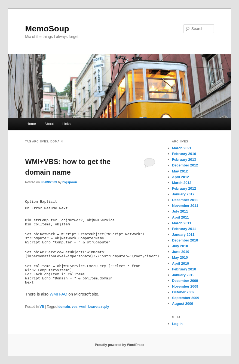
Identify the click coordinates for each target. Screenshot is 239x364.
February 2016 (184, 154)
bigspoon (69, 182)
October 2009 (183, 292)
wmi (82, 307)
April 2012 (180, 177)
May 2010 (180, 257)
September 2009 (185, 298)
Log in (177, 324)
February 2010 (184, 269)
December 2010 (185, 240)
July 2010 (180, 246)
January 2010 (183, 275)
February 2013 (184, 159)
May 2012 (180, 171)
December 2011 (185, 200)
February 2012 (184, 188)
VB (42, 307)
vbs (75, 307)
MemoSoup (47, 28)
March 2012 (181, 183)
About (49, 124)
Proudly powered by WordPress (119, 345)
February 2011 (184, 229)
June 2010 (180, 252)
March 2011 (181, 223)
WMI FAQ (58, 294)
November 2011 (185, 206)
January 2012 (183, 194)
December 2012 (185, 165)
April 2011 (180, 217)
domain (64, 307)
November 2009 (185, 286)
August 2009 (182, 304)
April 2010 (180, 263)
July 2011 (180, 211)
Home (31, 124)
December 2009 (185, 281)
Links (66, 124)
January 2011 (183, 234)
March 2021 (181, 148)
